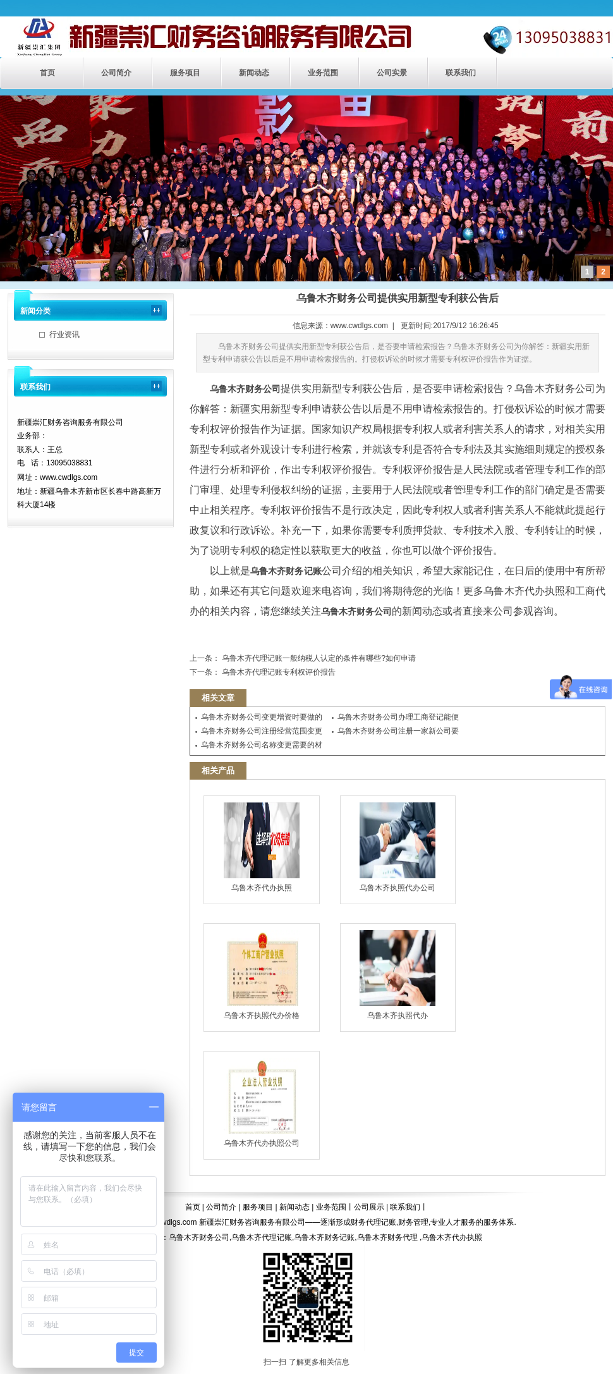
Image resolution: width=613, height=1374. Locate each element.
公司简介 (116, 72)
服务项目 (185, 72)
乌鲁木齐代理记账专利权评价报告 (278, 672)
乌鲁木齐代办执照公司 (262, 1103)
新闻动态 (254, 72)
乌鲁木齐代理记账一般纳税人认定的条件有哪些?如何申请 (318, 658)
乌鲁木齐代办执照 (262, 847)
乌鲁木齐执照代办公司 (397, 847)
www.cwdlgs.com (359, 325)
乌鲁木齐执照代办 (397, 975)
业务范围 (323, 72)
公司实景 (392, 72)
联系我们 (461, 72)
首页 (47, 72)
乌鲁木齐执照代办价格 (262, 975)
